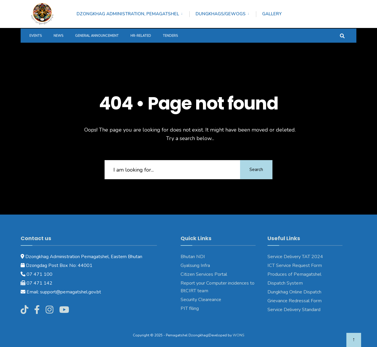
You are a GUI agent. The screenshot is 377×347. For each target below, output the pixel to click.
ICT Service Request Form (294, 265)
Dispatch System (285, 283)
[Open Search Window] (342, 35)
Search (256, 169)
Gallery (272, 14)
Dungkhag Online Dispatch (294, 292)
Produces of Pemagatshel (294, 274)
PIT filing (190, 308)
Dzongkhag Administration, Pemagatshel (128, 14)
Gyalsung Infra (195, 265)
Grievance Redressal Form (294, 301)
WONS (238, 335)
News (58, 36)
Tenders (170, 36)
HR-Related (140, 36)
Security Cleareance (201, 299)
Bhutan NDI (193, 256)
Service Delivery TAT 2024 (295, 256)
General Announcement (97, 36)
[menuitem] (133, 13)
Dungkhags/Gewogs (221, 14)
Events (35, 36)
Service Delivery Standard (293, 309)
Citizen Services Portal (204, 274)
